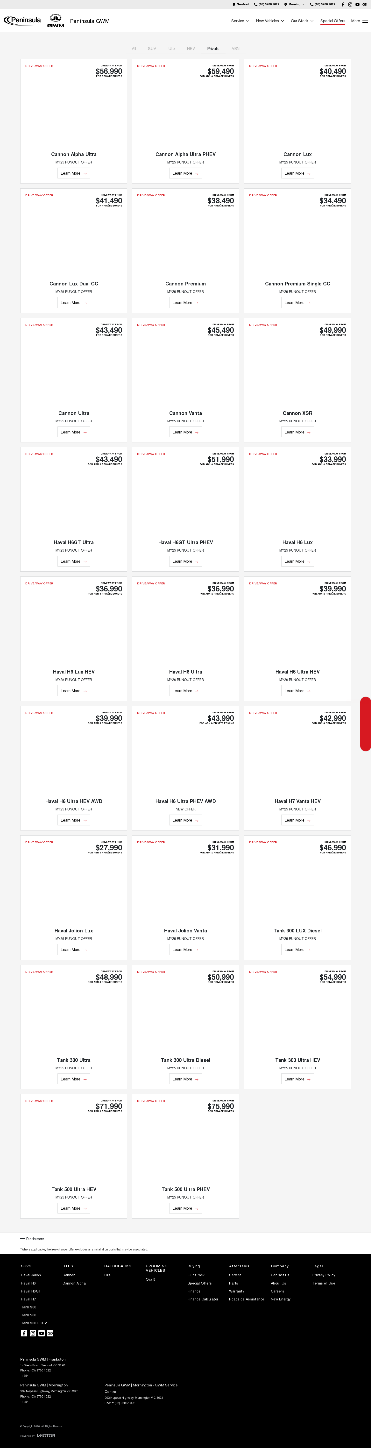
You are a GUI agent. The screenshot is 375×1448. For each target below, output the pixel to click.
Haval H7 (28, 1299)
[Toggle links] (37, 1435)
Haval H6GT (31, 1291)
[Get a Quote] (365, 702)
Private (213, 48)
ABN (236, 48)
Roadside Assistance (246, 1299)
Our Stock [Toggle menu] (302, 20)
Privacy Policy (323, 1274)
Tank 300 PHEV (34, 1322)
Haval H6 (28, 1283)
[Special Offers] (365, 713)
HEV (191, 48)
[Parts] (365, 745)
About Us (278, 1283)
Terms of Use (323, 1283)
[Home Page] (34, 20)
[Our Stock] (365, 735)
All (134, 48)
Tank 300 (28, 1307)
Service (235, 1274)
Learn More (70, 173)
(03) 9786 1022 (40, 1370)
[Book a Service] (365, 724)
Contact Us (280, 1274)
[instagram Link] (350, 4)
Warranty (236, 1291)
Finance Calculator (203, 1299)
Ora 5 (151, 1279)
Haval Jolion (31, 1274)
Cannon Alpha (74, 1283)
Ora (107, 1274)
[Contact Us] (240, 4)
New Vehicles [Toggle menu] (270, 20)
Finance (194, 1291)
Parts (233, 1283)
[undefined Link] (365, 4)
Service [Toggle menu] (240, 20)
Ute (171, 48)
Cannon (69, 1274)
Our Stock (196, 1274)
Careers (277, 1291)
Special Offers (332, 20)
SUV (152, 48)
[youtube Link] (357, 4)
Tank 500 (28, 1315)
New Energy (281, 1299)
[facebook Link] (343, 4)
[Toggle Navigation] (359, 21)
